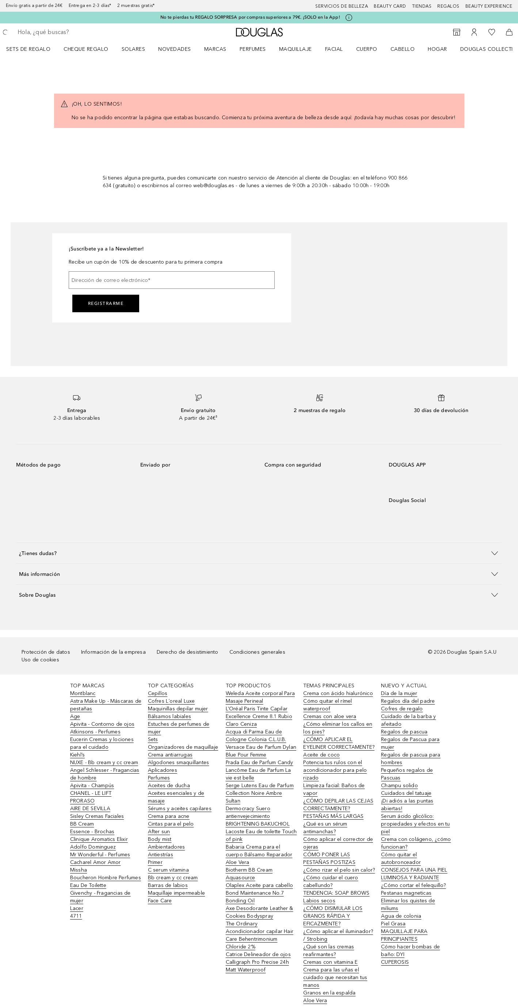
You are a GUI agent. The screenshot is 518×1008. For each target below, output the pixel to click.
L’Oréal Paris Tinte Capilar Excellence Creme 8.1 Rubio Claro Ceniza (259, 716)
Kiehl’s (77, 755)
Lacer (76, 908)
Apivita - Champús (92, 785)
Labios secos (319, 901)
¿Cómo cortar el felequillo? (413, 885)
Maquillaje (295, 49)
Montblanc (83, 693)
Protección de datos (46, 652)
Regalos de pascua (404, 732)
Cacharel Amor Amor (95, 862)
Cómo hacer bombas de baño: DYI (410, 951)
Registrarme (106, 303)
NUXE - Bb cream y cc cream (104, 762)
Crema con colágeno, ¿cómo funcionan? (416, 843)
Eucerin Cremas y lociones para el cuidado (102, 743)
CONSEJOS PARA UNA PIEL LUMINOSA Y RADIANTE (414, 874)
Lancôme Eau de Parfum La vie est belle (258, 774)
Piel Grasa (393, 924)
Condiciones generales (257, 652)
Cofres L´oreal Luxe (171, 701)
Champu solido (399, 785)
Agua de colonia (401, 916)
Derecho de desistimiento (187, 652)
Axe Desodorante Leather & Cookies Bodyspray (259, 912)
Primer (155, 862)
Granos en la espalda (329, 993)
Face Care (160, 901)
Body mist (160, 839)
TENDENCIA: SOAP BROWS (336, 893)
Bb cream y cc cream (173, 878)
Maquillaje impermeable (176, 893)
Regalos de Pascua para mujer (410, 743)
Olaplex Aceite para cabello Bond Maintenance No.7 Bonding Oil (259, 893)
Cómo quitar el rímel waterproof (327, 705)
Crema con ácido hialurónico (338, 693)
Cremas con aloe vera (329, 716)
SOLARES (133, 49)
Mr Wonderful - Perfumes (100, 855)
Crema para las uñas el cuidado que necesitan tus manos (335, 977)
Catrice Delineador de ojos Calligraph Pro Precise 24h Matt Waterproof (258, 962)
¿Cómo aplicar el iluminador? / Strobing (338, 935)
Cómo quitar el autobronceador (401, 858)
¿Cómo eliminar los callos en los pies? (337, 728)
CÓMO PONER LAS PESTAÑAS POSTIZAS (329, 858)
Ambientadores (166, 847)
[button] (259, 553)
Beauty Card (390, 6)
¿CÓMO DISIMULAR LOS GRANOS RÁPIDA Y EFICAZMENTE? (332, 916)
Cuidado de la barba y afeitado (408, 720)
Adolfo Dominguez (93, 847)
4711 (76, 916)
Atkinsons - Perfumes (95, 732)
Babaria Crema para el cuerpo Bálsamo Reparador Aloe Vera (259, 854)
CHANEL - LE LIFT (90, 793)
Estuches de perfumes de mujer (179, 728)
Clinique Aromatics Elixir (99, 839)
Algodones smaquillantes (178, 762)
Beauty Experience (489, 6)
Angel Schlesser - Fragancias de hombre (105, 774)
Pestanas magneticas (406, 893)
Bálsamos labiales (169, 716)
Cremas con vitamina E (330, 962)
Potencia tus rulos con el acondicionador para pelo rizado (335, 770)
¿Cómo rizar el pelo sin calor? (339, 870)
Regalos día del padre (408, 701)
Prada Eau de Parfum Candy (259, 762)
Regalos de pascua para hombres (410, 759)
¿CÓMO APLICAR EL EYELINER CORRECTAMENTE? (338, 743)
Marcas (215, 49)
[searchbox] (71, 32)
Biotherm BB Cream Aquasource (249, 874)
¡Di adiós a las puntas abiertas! (407, 805)
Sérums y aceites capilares (180, 808)
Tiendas (422, 6)
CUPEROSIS (395, 962)
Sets (153, 739)
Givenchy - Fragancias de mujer (100, 897)
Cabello (403, 49)
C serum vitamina (168, 870)
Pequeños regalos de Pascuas (407, 774)
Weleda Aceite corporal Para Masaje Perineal (260, 697)
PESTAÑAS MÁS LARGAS (333, 816)
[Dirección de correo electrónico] (172, 280)
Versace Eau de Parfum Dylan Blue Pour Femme (261, 751)
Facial (334, 49)
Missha (78, 870)
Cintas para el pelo (171, 824)
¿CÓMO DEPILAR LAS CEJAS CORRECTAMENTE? (338, 805)
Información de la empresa (113, 652)
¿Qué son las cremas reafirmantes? (328, 951)
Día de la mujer (399, 693)
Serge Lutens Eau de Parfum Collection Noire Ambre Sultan (260, 793)
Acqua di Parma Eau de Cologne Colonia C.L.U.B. (256, 736)
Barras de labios (168, 885)
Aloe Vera (315, 1000)
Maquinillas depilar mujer (178, 709)
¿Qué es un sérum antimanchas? (325, 828)
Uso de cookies (40, 660)
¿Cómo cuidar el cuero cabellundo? (330, 881)
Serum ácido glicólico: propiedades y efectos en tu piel (415, 824)
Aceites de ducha (169, 785)
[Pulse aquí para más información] (349, 17)
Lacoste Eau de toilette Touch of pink (261, 835)
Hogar (437, 49)
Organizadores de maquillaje (183, 747)
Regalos (448, 6)
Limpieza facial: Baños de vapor (334, 789)
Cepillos (158, 693)
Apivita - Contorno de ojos (102, 724)
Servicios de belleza (341, 6)
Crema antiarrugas (170, 755)
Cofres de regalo (402, 709)
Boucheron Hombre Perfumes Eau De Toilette (105, 881)
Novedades (174, 49)
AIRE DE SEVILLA (90, 808)
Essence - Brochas (92, 831)
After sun (159, 831)
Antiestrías (160, 855)
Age (75, 716)
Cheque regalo (86, 49)
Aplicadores (162, 770)
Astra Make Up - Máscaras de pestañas (105, 705)
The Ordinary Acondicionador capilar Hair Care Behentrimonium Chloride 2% (259, 935)
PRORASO (82, 801)
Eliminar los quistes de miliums (408, 904)
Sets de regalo (28, 49)
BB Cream (82, 824)
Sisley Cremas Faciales (97, 816)
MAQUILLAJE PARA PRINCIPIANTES (404, 935)
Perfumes (253, 49)
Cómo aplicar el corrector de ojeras (338, 843)
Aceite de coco (321, 755)
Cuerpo (366, 49)
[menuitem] (33, 49)
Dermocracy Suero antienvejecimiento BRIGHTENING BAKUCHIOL (258, 816)
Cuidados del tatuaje (406, 793)
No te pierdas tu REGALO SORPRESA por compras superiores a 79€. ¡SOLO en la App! (250, 17)
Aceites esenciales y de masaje (176, 797)
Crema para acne (169, 816)
